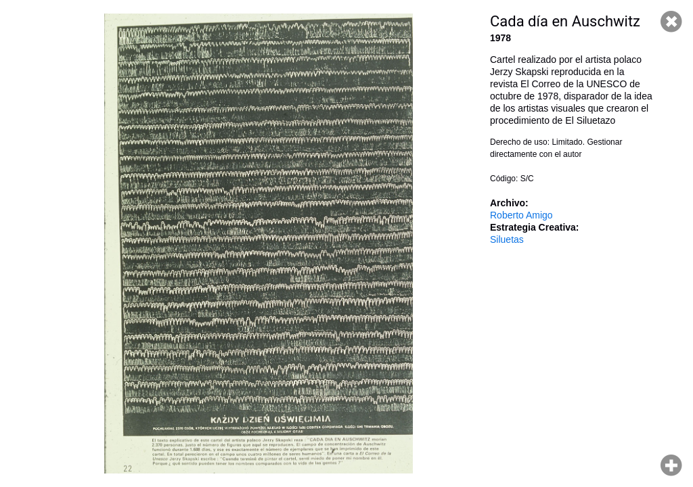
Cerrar (671, 22)
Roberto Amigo (521, 215)
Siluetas (507, 239)
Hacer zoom (671, 465)
